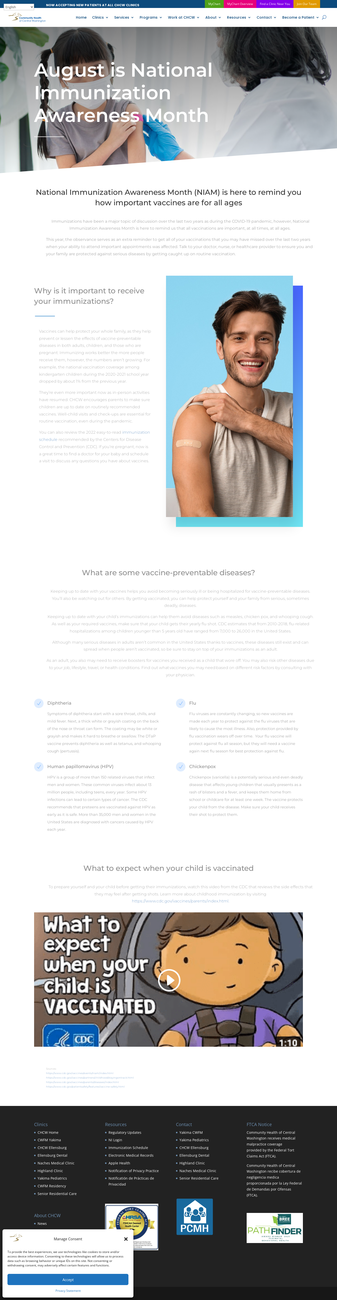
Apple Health (119, 1163)
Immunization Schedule (128, 1147)
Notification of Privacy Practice (134, 1170)
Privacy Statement (68, 1291)
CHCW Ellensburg (52, 1147)
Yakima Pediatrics (52, 1178)
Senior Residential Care (57, 1193)
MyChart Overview (240, 4)
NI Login (115, 1140)
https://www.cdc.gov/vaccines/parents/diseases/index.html (95, 1082)
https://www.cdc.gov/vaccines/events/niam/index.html (93, 1073)
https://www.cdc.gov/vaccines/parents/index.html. (193, 901)
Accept (68, 1279)
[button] (125, 1239)
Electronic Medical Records (131, 1155)
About (211, 17)
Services (121, 17)
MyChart (214, 4)
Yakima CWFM (191, 1132)
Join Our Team (307, 4)
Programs (149, 17)
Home (81, 17)
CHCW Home (48, 1132)
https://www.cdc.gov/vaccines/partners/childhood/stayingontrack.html (103, 1077)
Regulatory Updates (125, 1132)
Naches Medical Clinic (56, 1163)
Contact (264, 17)
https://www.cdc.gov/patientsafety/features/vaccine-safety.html (98, 1086)
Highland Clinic (50, 1170)
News (42, 1223)
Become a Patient (298, 17)
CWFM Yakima (49, 1140)
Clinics (98, 17)
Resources (236, 17)
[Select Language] (19, 7)
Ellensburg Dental (52, 1155)
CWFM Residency (52, 1186)
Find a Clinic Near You (275, 4)
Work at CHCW (181, 17)
